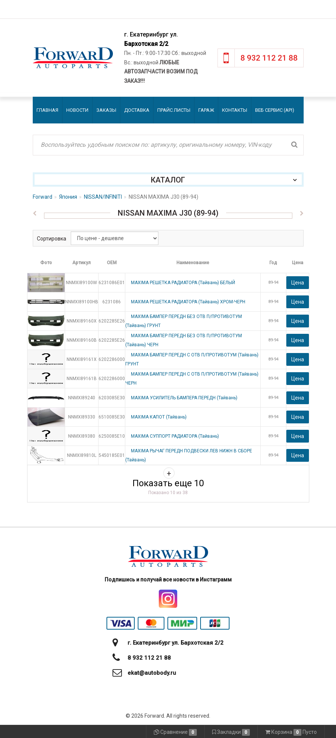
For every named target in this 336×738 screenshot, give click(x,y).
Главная (47, 110)
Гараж (206, 110)
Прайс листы (173, 110)
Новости (77, 110)
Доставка (136, 110)
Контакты (234, 110)
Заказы (106, 110)
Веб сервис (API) (274, 110)
